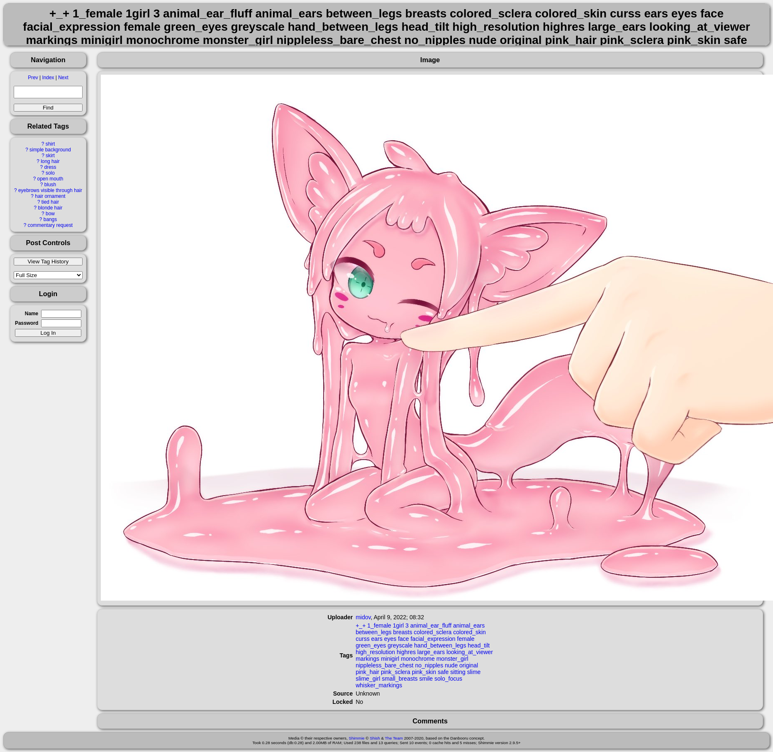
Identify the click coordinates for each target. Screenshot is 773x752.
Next (63, 77)
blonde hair (50, 208)
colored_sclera (432, 632)
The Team (394, 738)
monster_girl (452, 658)
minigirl (390, 658)
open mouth (50, 179)
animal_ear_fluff (430, 625)
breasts (402, 632)
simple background (50, 150)
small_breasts (399, 678)
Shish (375, 738)
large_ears (431, 652)
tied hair (50, 202)
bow (50, 214)
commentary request (50, 225)
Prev (33, 77)
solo (50, 173)
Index (48, 77)
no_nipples (429, 665)
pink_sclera (395, 672)
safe (443, 672)
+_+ (361, 625)
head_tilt (479, 645)
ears (377, 638)
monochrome (418, 658)
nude (451, 665)
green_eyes (371, 645)
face (403, 638)
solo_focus (448, 678)
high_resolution (375, 652)
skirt (50, 155)
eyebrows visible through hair (50, 190)
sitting (458, 672)
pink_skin (424, 672)
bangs (50, 219)
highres (406, 652)
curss (362, 638)
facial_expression (432, 638)
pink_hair (367, 672)
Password (26, 323)
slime (474, 672)
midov (363, 617)
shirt (50, 144)
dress (50, 167)
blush (50, 184)
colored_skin (469, 632)
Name (31, 313)
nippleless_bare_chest (384, 665)
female (466, 638)
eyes (390, 638)
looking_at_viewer (469, 652)
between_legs (373, 632)
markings (367, 658)
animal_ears (469, 625)
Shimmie (356, 738)
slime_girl (368, 678)
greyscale (400, 645)
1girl (398, 625)
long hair (50, 161)
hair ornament (50, 196)
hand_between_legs (440, 645)
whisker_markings (379, 685)
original (468, 665)
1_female (379, 625)
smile (426, 678)
